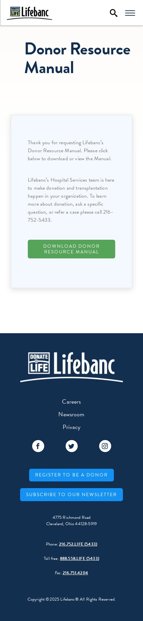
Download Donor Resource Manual (71, 249)
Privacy (71, 426)
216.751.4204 (75, 573)
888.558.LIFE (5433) (79, 558)
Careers (71, 401)
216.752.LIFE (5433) (78, 544)
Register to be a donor (71, 474)
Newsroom (71, 414)
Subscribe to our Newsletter (71, 494)
